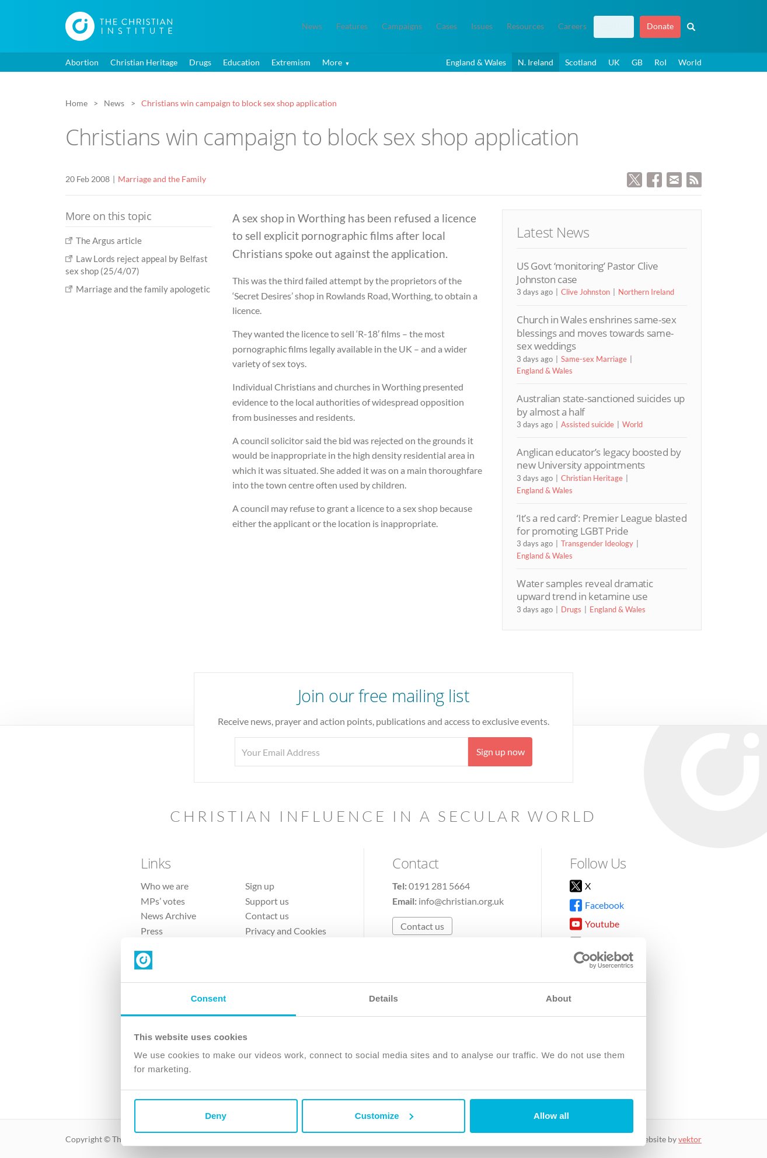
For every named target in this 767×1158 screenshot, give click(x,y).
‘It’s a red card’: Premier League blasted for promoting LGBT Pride (601, 524)
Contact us (267, 915)
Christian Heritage (143, 62)
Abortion (82, 62)
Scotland (581, 62)
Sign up (614, 26)
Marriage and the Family (162, 179)
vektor (690, 1139)
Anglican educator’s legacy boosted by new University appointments (599, 458)
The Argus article (109, 240)
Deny (215, 1116)
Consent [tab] (208, 998)
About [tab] (558, 998)
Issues (482, 26)
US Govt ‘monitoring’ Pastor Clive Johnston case (587, 272)
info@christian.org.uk (461, 900)
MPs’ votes (163, 900)
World (690, 62)
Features (352, 26)
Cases (446, 26)
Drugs (200, 62)
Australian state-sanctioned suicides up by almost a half (601, 405)
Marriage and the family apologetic (143, 289)
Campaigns (402, 26)
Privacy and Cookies (285, 930)
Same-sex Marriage (594, 359)
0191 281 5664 (439, 885)
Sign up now (500, 751)
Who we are (165, 885)
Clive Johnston (585, 292)
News (312, 26)
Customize (384, 1116)
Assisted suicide (587, 424)
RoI (660, 62)
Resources (525, 26)
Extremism (291, 62)
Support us (267, 900)
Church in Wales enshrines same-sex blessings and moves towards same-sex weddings (596, 333)
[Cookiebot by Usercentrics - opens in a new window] (582, 960)
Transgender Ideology (597, 543)
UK (614, 62)
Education (241, 62)
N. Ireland (535, 62)
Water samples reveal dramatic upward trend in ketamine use (585, 590)
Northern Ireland (646, 292)
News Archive (168, 915)
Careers (572, 26)
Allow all (551, 1116)
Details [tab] (383, 998)
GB (637, 62)
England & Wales (476, 62)
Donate (660, 26)
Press (152, 930)
